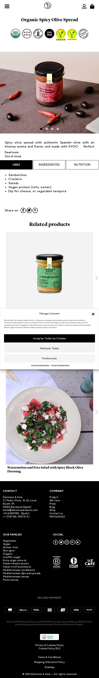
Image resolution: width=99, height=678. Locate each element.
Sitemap (49, 667)
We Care (55, 500)
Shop (53, 510)
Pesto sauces (10, 579)
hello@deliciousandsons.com (20, 510)
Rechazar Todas (49, 348)
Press (53, 503)
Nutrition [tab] (82, 164)
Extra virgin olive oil (15, 560)
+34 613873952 (11, 513)
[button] (93, 313)
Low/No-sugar (11, 557)
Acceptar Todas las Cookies (49, 338)
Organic (8, 553)
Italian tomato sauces (16, 563)
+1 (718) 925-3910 (13, 516)
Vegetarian (9, 540)
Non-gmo (8, 550)
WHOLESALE (57, 516)
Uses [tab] (16, 164)
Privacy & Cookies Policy (40, 365)
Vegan (6, 544)
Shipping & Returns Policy (49, 662)
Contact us (56, 513)
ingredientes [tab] (49, 164)
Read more (12, 152)
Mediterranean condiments (19, 570)
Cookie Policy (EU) (49, 648)
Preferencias (49, 358)
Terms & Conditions (49, 657)
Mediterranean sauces (16, 576)
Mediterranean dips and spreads (22, 573)
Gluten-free (10, 547)
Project (54, 497)
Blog (52, 507)
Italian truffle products (17, 566)
